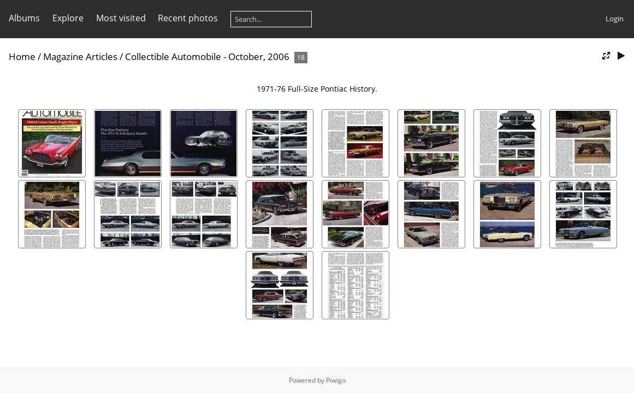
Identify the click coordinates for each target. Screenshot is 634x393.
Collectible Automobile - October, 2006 (207, 56)
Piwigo (336, 380)
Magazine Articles (80, 56)
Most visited (121, 18)
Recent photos (188, 18)
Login (615, 18)
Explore (68, 18)
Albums (24, 18)
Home (22, 56)
